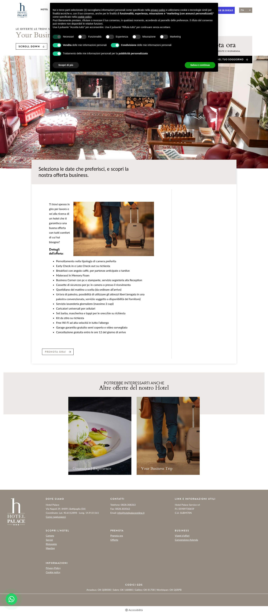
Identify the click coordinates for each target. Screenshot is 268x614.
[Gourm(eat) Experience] (99, 436)
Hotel (44, 9)
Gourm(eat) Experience (92, 468)
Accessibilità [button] (136, 610)
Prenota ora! (55, 352)
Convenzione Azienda (186, 540)
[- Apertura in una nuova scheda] (11, 599)
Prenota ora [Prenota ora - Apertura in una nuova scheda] (116, 535)
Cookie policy (53, 572)
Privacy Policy (53, 568)
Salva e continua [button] (200, 65)
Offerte (114, 540)
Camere (50, 535)
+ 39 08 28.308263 (223, 10)
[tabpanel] (100, 437)
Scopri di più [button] (65, 65)
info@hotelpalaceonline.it (131, 512)
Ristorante (51, 544)
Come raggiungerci (56, 516)
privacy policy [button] (158, 10)
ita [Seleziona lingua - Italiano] (242, 10)
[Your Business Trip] (168, 436)
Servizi (49, 540)
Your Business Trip (157, 468)
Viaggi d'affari (182, 535)
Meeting (50, 548)
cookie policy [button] (84, 16)
